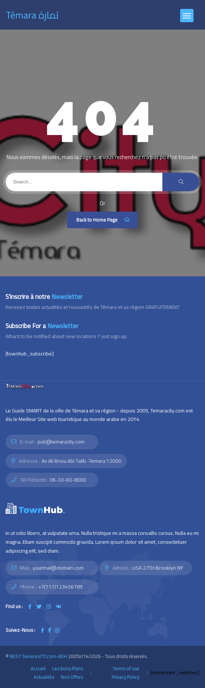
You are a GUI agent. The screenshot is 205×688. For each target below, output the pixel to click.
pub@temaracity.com (61, 441)
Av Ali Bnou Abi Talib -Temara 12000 (81, 461)
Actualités (44, 676)
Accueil (38, 668)
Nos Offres (72, 676)
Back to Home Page (103, 219)
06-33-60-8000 (68, 480)
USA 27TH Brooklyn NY (157, 568)
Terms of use (126, 668)
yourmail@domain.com (58, 568)
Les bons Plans (67, 668)
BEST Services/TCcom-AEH (38, 656)
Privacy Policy (125, 676)
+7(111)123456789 (60, 586)
